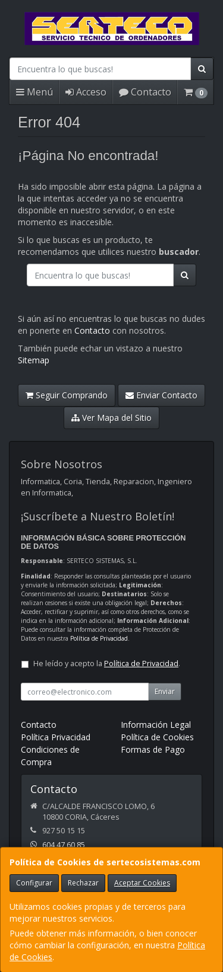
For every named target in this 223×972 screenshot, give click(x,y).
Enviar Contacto (161, 395)
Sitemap (33, 360)
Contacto (145, 91)
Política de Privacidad (99, 638)
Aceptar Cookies (142, 883)
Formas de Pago (153, 749)
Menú (34, 91)
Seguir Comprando (67, 395)
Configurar (34, 883)
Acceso (85, 91)
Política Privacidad (55, 737)
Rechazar (83, 883)
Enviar (165, 691)
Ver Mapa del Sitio (111, 417)
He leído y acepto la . (106, 663)
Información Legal (156, 724)
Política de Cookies (157, 737)
